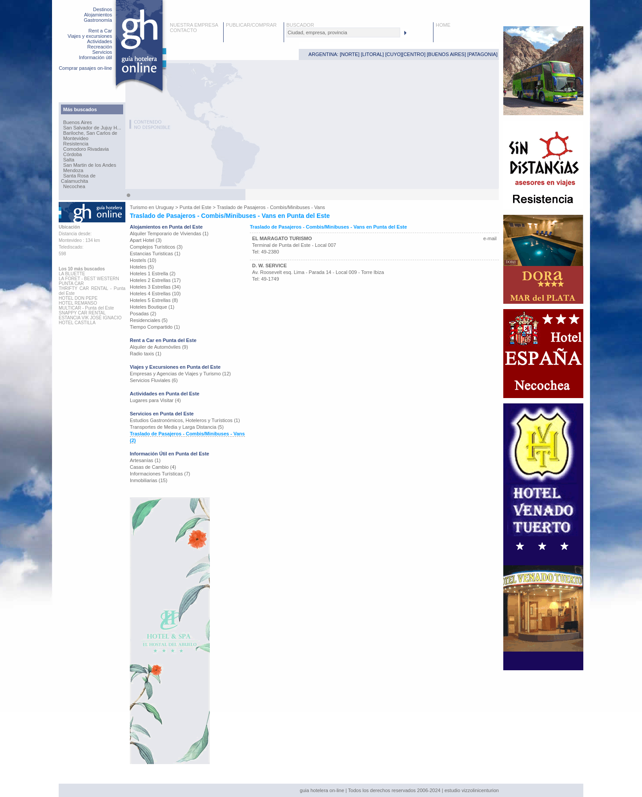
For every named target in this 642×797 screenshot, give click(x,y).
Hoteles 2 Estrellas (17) (155, 280)
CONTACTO (183, 30)
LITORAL (372, 54)
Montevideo (75, 138)
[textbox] (343, 32)
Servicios (102, 52)
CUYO (394, 54)
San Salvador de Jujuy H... (92, 127)
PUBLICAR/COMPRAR (251, 25)
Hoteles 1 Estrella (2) (153, 273)
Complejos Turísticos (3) (156, 247)
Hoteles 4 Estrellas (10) (155, 293)
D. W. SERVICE (269, 265)
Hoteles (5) (142, 267)
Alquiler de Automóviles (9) (159, 347)
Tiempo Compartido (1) (155, 327)
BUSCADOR (300, 25)
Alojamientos (98, 14)
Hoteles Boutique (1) (152, 307)
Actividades (99, 41)
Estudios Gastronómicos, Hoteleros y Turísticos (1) (185, 420)
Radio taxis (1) (145, 353)
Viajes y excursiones (90, 36)
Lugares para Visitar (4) (155, 400)
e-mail (490, 238)
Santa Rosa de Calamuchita (78, 178)
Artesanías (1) (145, 460)
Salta (68, 159)
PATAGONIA (482, 54)
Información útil (95, 57)
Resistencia (75, 143)
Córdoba (72, 154)
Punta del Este (196, 207)
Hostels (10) (143, 260)
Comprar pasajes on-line (85, 68)
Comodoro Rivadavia (86, 149)
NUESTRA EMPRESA (194, 25)
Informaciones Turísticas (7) (160, 473)
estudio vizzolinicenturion (472, 790)
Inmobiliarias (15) (148, 480)
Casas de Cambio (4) (153, 467)
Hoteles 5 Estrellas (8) (154, 300)
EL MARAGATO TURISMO (282, 238)
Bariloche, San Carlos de (90, 133)
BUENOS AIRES (446, 54)
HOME (443, 25)
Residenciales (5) (149, 320)
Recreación (99, 46)
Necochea (74, 186)
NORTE (349, 54)
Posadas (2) (143, 313)
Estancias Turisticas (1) (155, 253)
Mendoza (73, 170)
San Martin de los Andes (89, 165)
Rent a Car (100, 30)
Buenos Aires (77, 122)
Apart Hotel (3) (146, 240)
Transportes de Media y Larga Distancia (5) (177, 427)
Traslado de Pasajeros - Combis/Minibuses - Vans (271, 207)
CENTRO (413, 54)
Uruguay (165, 207)
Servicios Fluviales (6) (154, 380)
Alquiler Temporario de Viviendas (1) (169, 233)
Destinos (102, 9)
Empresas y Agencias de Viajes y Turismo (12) (180, 373)
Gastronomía (98, 20)
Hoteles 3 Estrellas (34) (155, 287)
